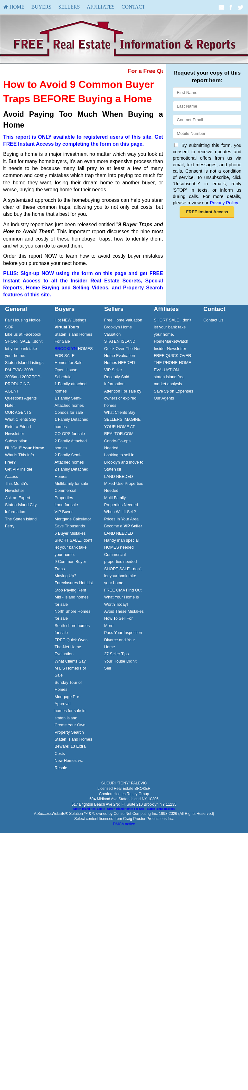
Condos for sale (68, 412)
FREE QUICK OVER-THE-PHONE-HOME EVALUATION (173, 362)
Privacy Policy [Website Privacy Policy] (224, 202)
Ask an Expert (17, 497)
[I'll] (24, 448)
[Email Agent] (221, 6)
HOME (13, 7)
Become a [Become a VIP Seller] (123, 526)
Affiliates (101, 7)
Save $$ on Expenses (173, 391)
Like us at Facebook (23, 334)
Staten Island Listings (24, 362)
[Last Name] (207, 106)
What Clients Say (20, 419)
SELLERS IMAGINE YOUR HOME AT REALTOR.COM (122, 426)
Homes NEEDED (119, 362)
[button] (207, 212)
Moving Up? (65, 575)
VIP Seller (113, 369)
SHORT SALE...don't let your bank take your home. (24, 348)
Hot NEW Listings (70, 320)
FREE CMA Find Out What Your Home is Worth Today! (123, 597)
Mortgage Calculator (72, 519)
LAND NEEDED (118, 476)
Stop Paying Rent (70, 590)
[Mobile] (207, 133)
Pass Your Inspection (123, 632)
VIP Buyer (63, 511)
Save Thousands (69, 526)
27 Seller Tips (116, 653)
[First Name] (207, 92)
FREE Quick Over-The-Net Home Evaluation (71, 647)
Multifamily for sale (71, 483)
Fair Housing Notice (23, 320)
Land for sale (66, 504)
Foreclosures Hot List (73, 582)
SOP (9, 327)
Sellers (69, 7)
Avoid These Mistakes (124, 611)
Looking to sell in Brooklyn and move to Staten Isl (123, 462)
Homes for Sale (68, 362)
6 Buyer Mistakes (70, 533)
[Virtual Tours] (66, 327)
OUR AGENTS (18, 412)
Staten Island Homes (73, 739)
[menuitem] (14, 7)
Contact (133, 7)
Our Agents (164, 398)
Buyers (41, 7)
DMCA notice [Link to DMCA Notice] (124, 824)
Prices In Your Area (121, 519)
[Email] (207, 120)
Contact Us (213, 320)
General (16, 309)
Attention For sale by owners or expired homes (122, 398)
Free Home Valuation (123, 320)
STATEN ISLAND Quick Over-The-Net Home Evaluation (122, 348)
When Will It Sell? (120, 511)
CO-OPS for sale (69, 433)
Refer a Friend (18, 426)
